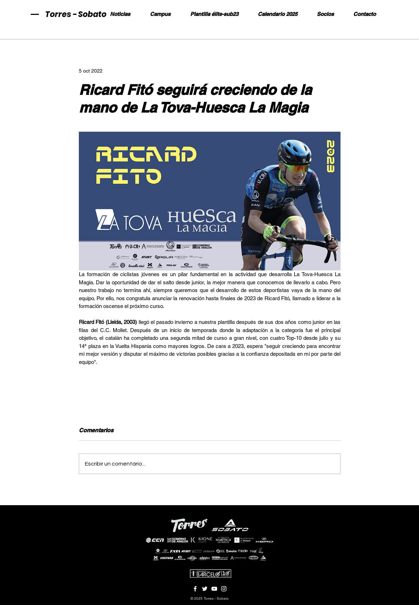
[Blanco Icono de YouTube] (214, 588)
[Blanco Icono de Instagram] (223, 588)
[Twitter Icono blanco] (204, 588)
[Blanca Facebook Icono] (195, 588)
